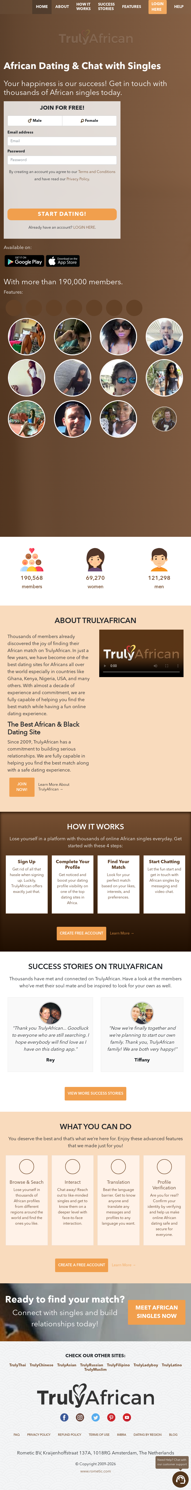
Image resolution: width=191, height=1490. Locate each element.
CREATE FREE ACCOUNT (81, 933)
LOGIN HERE (84, 228)
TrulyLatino (172, 1365)
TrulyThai (17, 1365)
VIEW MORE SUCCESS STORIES (95, 1094)
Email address (20, 132)
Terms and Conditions (96, 172)
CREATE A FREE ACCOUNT (81, 1265)
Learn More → (122, 933)
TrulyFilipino (118, 1365)
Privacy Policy (78, 179)
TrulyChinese (41, 1365)
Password (16, 151)
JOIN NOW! (21, 787)
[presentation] (42, 196)
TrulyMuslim (95, 1370)
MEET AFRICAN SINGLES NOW (156, 1312)
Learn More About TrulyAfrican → (53, 787)
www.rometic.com (95, 1471)
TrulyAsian (66, 1365)
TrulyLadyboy (146, 1365)
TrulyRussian (91, 1365)
